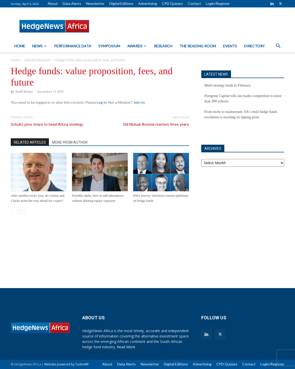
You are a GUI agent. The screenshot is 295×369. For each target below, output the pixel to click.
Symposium (109, 46)
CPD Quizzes (172, 3)
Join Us (139, 102)
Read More (126, 346)
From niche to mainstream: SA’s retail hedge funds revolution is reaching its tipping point (240, 114)
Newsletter (95, 3)
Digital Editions (121, 3)
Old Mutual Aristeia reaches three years (156, 124)
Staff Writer (24, 91)
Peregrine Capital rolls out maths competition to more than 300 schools (242, 98)
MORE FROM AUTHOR (70, 142)
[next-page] (22, 211)
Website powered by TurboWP (66, 364)
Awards (136, 46)
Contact (194, 3)
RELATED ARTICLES (30, 142)
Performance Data (72, 46)
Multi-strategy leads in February (227, 85)
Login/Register (218, 3)
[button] (278, 46)
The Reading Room (198, 46)
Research (163, 46)
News (39, 46)
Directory (254, 46)
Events (230, 46)
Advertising (147, 3)
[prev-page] (14, 211)
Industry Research (37, 60)
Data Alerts (72, 3)
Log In (102, 102)
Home (19, 46)
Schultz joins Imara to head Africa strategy (47, 124)
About (53, 3)
